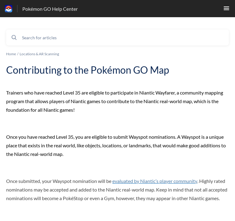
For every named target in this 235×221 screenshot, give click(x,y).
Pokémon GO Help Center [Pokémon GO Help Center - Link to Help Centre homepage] (50, 9)
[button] (226, 10)
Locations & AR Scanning (39, 54)
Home (11, 54)
